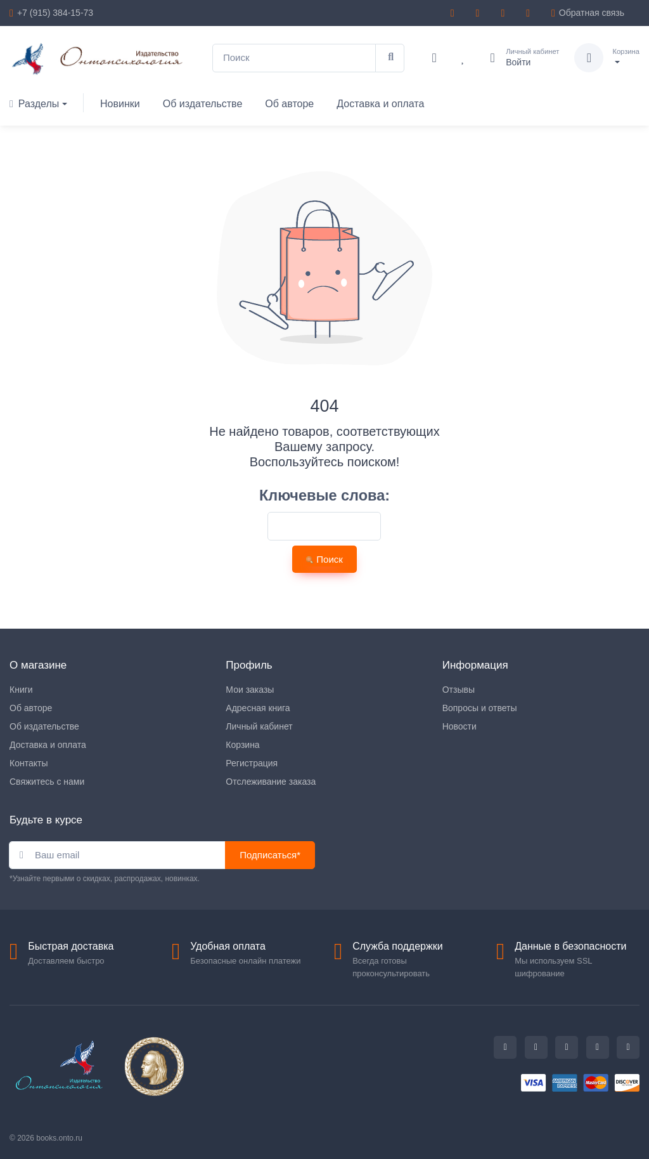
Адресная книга (258, 708)
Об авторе (289, 103)
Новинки (120, 103)
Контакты (29, 763)
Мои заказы (250, 689)
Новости (459, 726)
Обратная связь (587, 13)
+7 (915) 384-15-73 (55, 13)
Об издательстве (203, 103)
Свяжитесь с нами (47, 781)
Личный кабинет (259, 726)
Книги (21, 689)
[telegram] (454, 13)
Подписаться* (270, 854)
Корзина (242, 745)
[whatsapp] (480, 13)
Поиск (324, 559)
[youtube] (530, 13)
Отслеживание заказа (271, 781)
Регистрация (252, 763)
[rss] (628, 1047)
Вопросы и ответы (479, 708)
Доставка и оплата (380, 103)
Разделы (34, 103)
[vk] (504, 13)
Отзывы (458, 689)
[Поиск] (294, 58)
